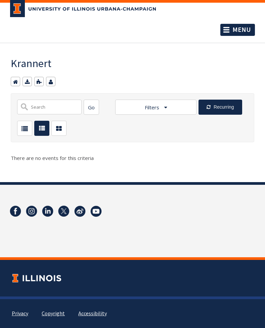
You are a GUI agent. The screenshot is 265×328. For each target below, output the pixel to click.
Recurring (223, 107)
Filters (153, 107)
